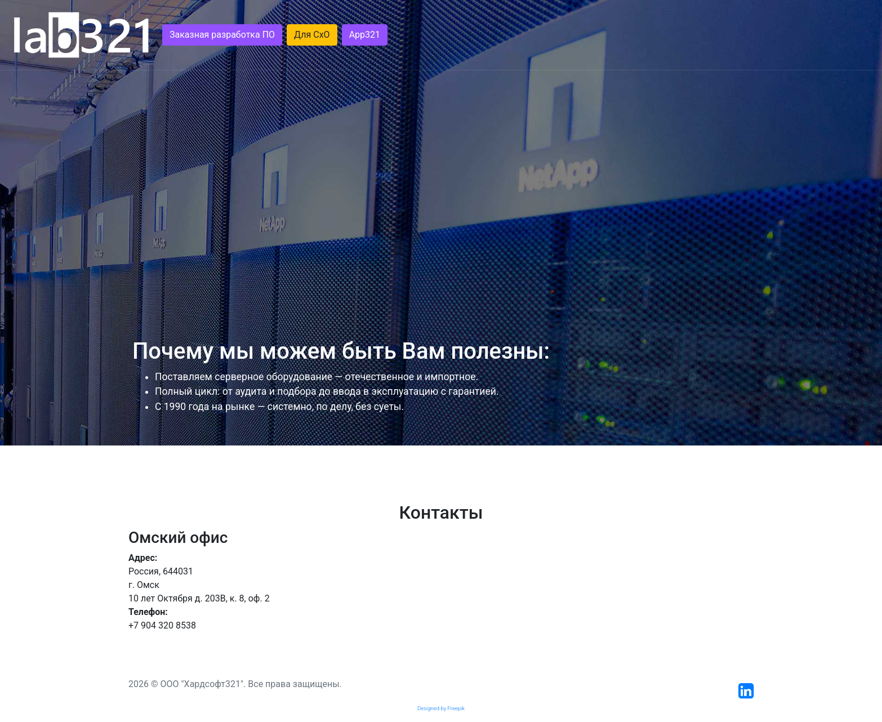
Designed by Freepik (441, 708)
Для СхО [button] (312, 34)
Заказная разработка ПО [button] (222, 34)
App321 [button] (364, 34)
